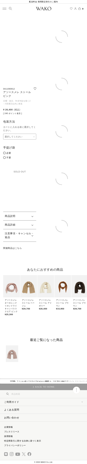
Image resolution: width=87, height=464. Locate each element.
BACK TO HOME (44, 387)
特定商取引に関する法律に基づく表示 (22, 441)
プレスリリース (11, 431)
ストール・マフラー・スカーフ (56, 381)
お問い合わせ (11, 417)
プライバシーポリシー (15, 445)
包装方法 (9, 121)
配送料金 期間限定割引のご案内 (43, 2)
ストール (60, 381)
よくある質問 (11, 409)
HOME (12, 381)
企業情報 (8, 427)
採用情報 (8, 436)
